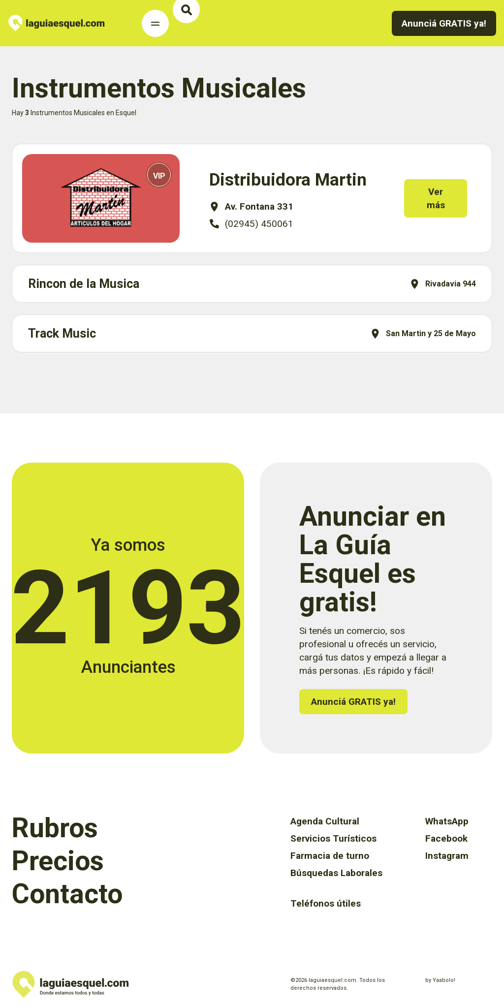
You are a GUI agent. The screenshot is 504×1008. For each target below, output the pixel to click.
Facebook (446, 838)
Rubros (55, 828)
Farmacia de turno (329, 855)
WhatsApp (447, 821)
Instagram (447, 855)
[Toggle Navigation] (155, 23)
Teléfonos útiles (325, 903)
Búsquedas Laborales (336, 873)
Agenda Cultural (324, 821)
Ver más (443, 198)
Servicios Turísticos (333, 838)
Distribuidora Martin (288, 180)
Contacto (67, 894)
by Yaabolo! (440, 980)
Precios (58, 861)
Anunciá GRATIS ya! (444, 23)
